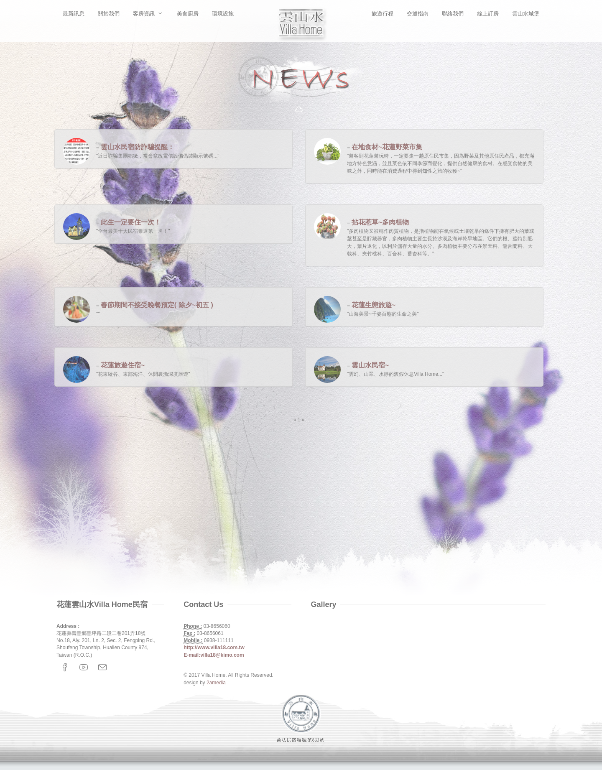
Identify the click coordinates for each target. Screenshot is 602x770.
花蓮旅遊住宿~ (123, 365)
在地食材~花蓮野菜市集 (387, 146)
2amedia (216, 683)
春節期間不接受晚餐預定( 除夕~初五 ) (157, 305)
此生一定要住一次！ (131, 222)
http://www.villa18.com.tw (214, 647)
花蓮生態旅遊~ (373, 305)
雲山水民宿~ (370, 365)
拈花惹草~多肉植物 (380, 222)
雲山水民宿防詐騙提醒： (137, 146)
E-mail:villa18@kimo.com (214, 655)
